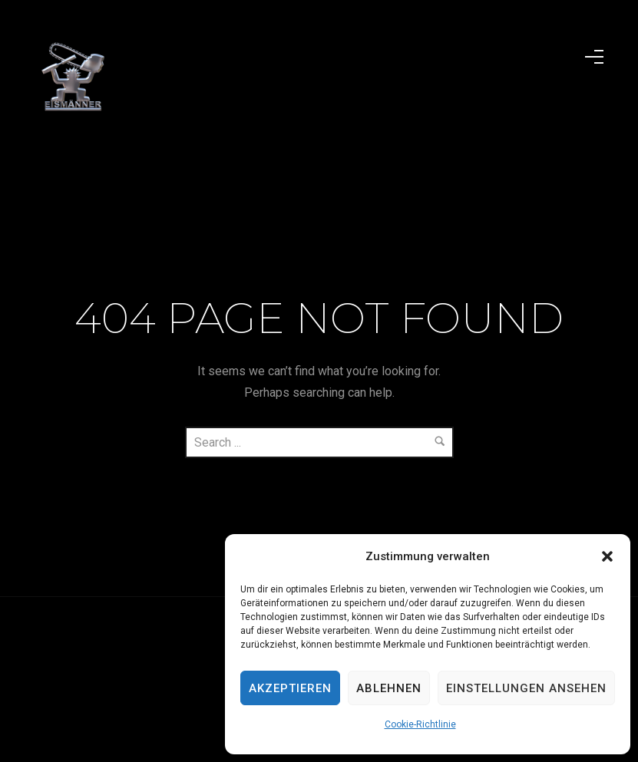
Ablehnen (388, 688)
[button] (607, 556)
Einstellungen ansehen (526, 688)
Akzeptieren (290, 688)
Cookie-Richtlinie (420, 724)
